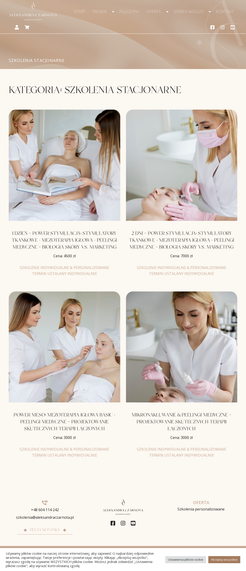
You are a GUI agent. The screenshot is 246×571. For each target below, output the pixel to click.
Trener (99, 11)
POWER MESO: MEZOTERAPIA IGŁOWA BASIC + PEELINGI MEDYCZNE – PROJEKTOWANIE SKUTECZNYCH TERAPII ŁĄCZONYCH (64, 422)
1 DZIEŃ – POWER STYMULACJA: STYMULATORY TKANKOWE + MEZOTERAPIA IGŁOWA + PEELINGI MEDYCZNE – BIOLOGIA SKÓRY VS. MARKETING (64, 240)
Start (79, 11)
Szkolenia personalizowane (201, 509)
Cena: (64, 255)
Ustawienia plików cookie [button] (185, 559)
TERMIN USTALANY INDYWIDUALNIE (64, 273)
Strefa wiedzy (188, 11)
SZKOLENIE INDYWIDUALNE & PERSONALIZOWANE (64, 267)
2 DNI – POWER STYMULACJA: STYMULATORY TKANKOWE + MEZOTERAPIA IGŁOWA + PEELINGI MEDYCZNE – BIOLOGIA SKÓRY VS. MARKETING (181, 240)
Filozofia (129, 11)
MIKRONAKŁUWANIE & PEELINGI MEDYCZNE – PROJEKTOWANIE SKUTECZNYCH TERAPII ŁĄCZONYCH (182, 422)
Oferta (153, 11)
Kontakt (225, 11)
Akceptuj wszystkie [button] (224, 559)
